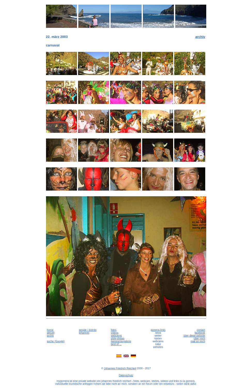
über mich (199, 338)
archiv (200, 37)
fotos (114, 330)
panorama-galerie (121, 341)
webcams (116, 335)
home (50, 330)
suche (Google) (56, 341)
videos (114, 332)
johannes (84, 332)
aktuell (51, 332)
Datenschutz (126, 375)
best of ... (116, 344)
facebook (200, 332)
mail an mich (197, 341)
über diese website (194, 335)
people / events (87, 330)
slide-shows (117, 338)
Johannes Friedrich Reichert (120, 368)
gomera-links (158, 330)
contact (201, 330)
